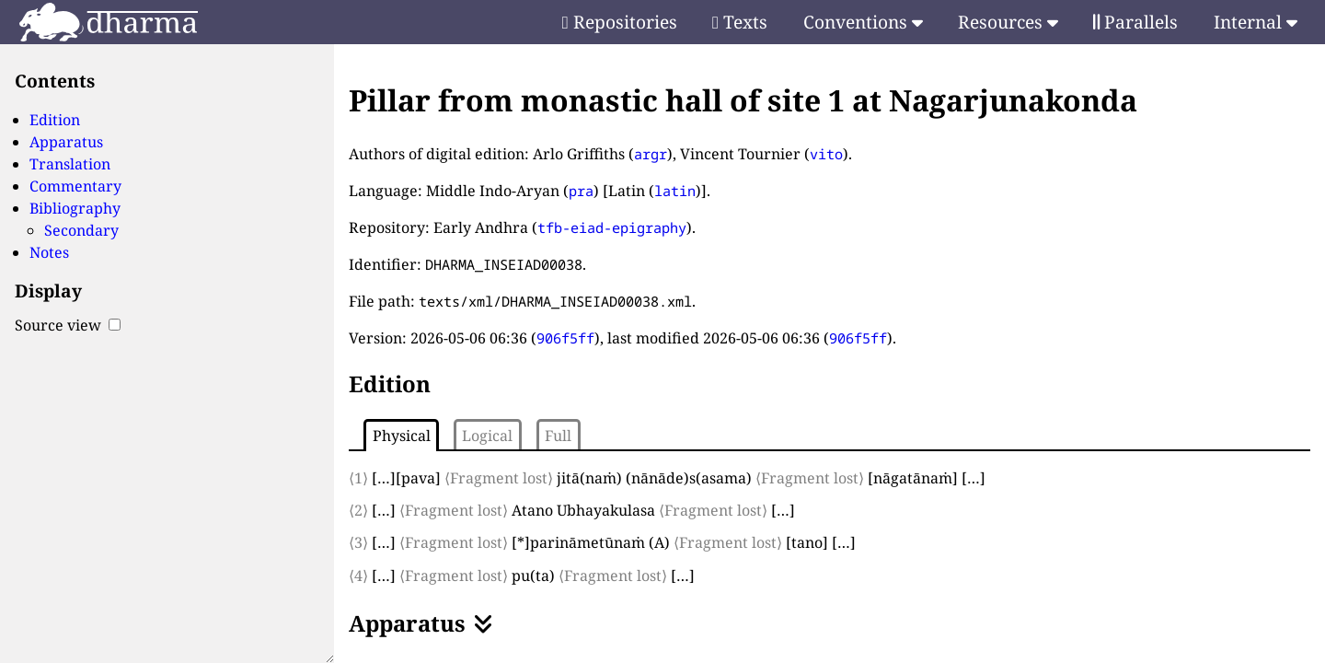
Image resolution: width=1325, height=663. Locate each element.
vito (826, 154)
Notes (49, 252)
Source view (68, 325)
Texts (739, 21)
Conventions (863, 21)
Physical (402, 435)
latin (675, 190)
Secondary (81, 230)
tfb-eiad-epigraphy (611, 227)
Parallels (1135, 21)
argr (650, 154)
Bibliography (75, 208)
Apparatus (66, 142)
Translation (69, 164)
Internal (1255, 21)
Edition (54, 120)
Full (558, 435)
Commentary (75, 186)
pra (581, 190)
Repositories (619, 21)
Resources (1008, 21)
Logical (487, 435)
